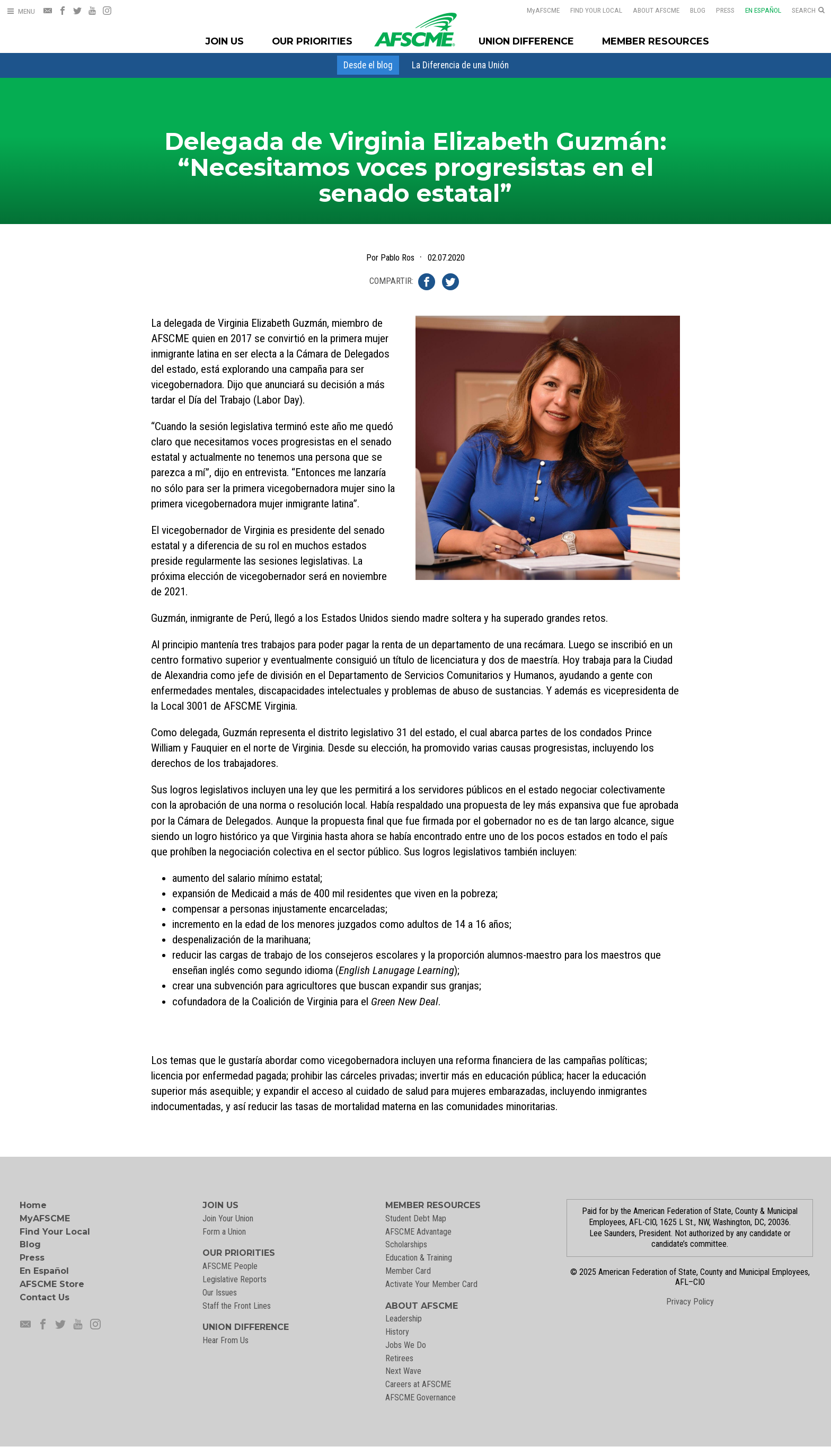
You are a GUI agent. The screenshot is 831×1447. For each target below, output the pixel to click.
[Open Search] (808, 10)
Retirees (399, 1358)
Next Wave (403, 1371)
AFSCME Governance (420, 1397)
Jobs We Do (405, 1345)
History (397, 1332)
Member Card (408, 1271)
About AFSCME (649, 10)
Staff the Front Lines (236, 1306)
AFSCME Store (52, 1284)
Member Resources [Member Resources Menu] (655, 41)
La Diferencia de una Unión (460, 65)
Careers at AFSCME (418, 1384)
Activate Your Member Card (431, 1284)
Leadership (403, 1319)
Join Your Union (227, 1218)
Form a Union (224, 1232)
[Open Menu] (20, 11)
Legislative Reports (234, 1279)
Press (718, 10)
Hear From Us (225, 1340)
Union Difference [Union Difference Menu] (526, 41)
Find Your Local (589, 10)
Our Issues (219, 1293)
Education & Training (418, 1258)
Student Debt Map (415, 1218)
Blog (691, 10)
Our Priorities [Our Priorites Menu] (312, 41)
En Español (756, 10)
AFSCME (536, 10)
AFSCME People (230, 1266)
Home (33, 1205)
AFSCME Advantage (418, 1232)
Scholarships (406, 1244)
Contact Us (44, 1297)
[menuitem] (368, 65)
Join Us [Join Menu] (225, 41)
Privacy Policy (690, 1302)
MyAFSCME (45, 1218)
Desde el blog (368, 65)
